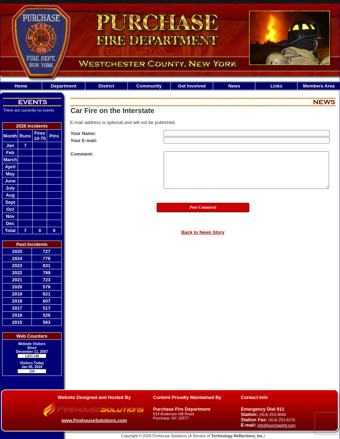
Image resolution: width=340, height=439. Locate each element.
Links (276, 86)
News (234, 86)
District (106, 86)
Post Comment (202, 207)
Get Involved (192, 86)
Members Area (319, 86)
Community (149, 86)
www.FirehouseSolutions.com (94, 420)
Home (21, 86)
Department (63, 86)
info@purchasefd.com (276, 425)
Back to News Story (202, 232)
